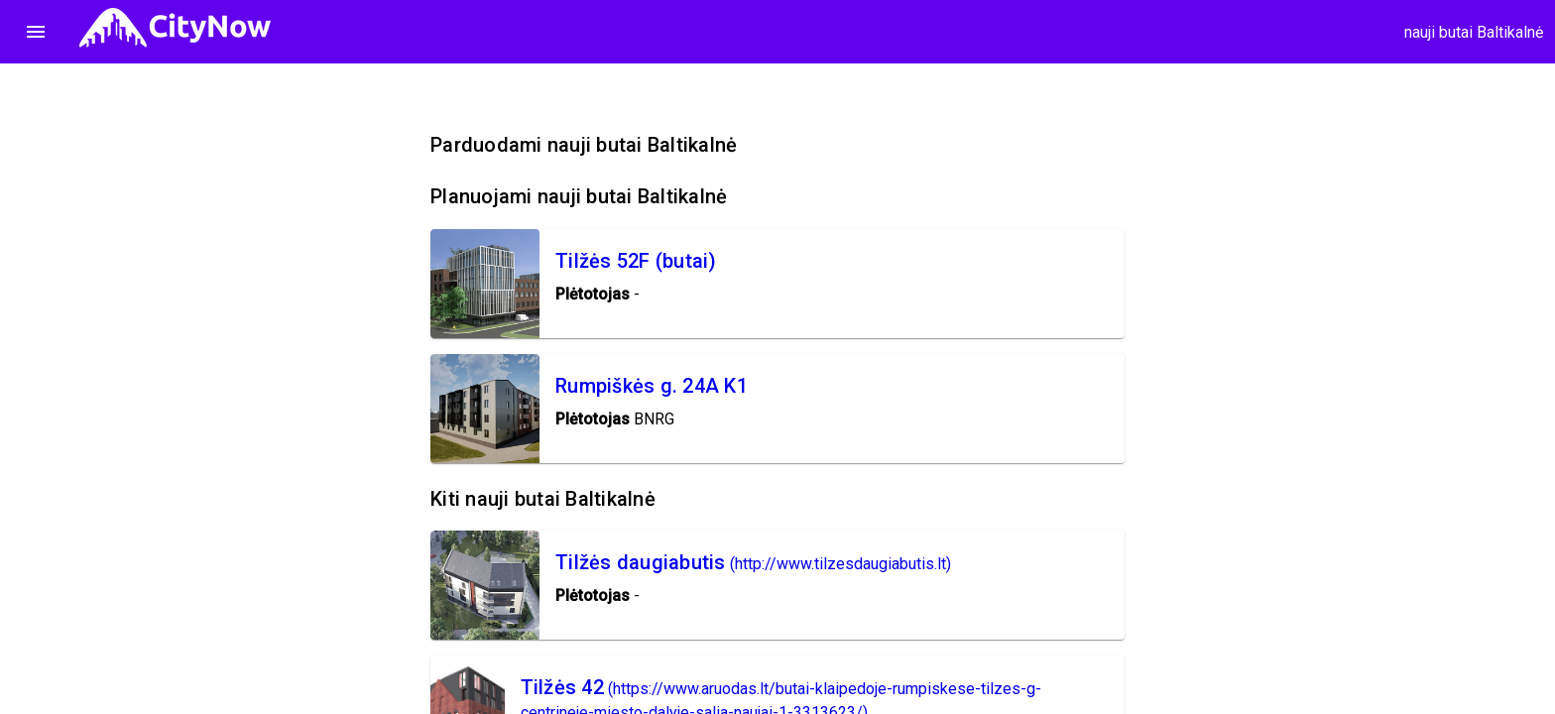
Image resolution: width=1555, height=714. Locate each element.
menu (36, 32)
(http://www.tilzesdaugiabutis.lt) (840, 563)
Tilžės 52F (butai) (636, 261)
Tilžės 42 (562, 687)
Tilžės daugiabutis (640, 562)
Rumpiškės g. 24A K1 (651, 386)
